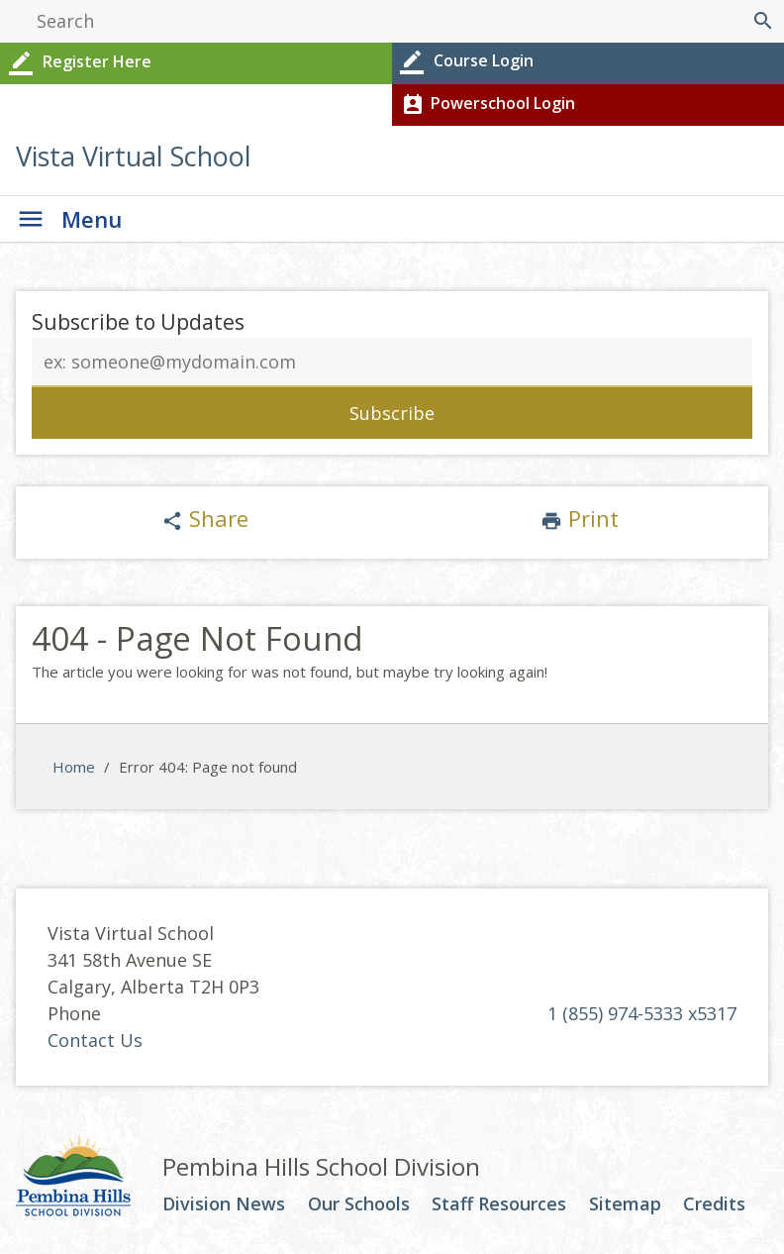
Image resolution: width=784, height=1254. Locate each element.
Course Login (465, 62)
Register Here (78, 63)
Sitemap (625, 1204)
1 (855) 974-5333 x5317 (641, 1013)
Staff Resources (499, 1204)
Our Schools (359, 1204)
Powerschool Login (486, 105)
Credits (714, 1204)
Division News (223, 1204)
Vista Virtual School (133, 156)
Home (73, 767)
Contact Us (95, 1040)
